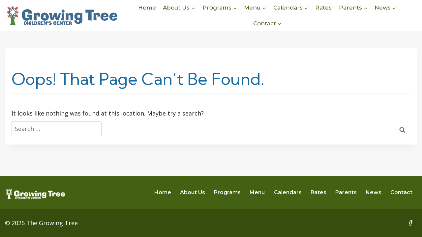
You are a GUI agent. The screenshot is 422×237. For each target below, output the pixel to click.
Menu (257, 192)
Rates (323, 7)
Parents (346, 192)
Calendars (288, 192)
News (373, 192)
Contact (401, 192)
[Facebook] (410, 223)
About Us (192, 192)
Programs (227, 192)
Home (147, 7)
